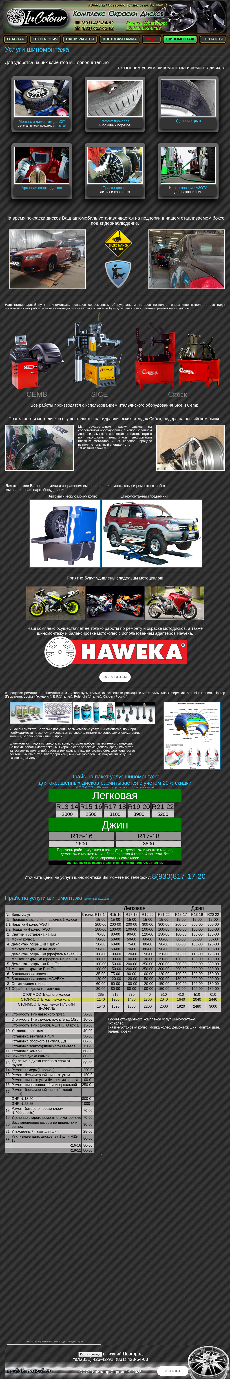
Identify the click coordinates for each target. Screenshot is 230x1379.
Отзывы (173, 1370)
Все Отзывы (115, 676)
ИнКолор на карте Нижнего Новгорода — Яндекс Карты (54, 1341)
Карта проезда (90, 1354)
